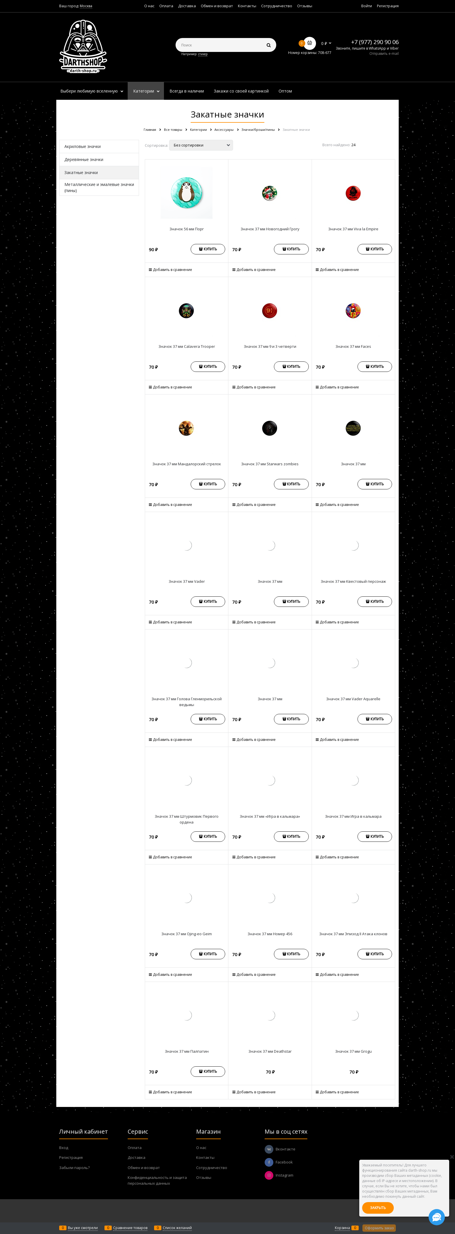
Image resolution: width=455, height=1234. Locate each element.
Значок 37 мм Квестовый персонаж (353, 581)
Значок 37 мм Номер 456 (270, 933)
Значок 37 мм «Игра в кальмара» (270, 816)
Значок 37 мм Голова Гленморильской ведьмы (186, 701)
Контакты (247, 5)
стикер (202, 54)
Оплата (166, 5)
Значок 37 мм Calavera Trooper (186, 346)
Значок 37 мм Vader (187, 581)
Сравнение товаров (130, 1227)
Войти (366, 5)
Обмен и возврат (217, 5)
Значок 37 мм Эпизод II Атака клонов (353, 933)
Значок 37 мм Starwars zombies (270, 463)
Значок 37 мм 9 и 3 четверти (270, 346)
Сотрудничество (276, 5)
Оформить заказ (379, 1228)
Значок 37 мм (353, 463)
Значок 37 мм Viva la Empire (353, 228)
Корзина (342, 1227)
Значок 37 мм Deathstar (270, 1051)
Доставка (187, 5)
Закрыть (378, 1207)
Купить (210, 249)
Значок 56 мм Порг (186, 228)
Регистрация (388, 5)
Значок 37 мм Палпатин (187, 1051)
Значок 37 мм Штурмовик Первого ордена (187, 819)
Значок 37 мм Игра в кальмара (353, 816)
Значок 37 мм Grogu (353, 1051)
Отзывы (304, 5)
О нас (149, 5)
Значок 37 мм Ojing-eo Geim (186, 933)
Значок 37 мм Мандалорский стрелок (186, 463)
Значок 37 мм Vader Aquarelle (353, 698)
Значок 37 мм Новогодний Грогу (270, 228)
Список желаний (177, 1227)
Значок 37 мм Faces (353, 346)
